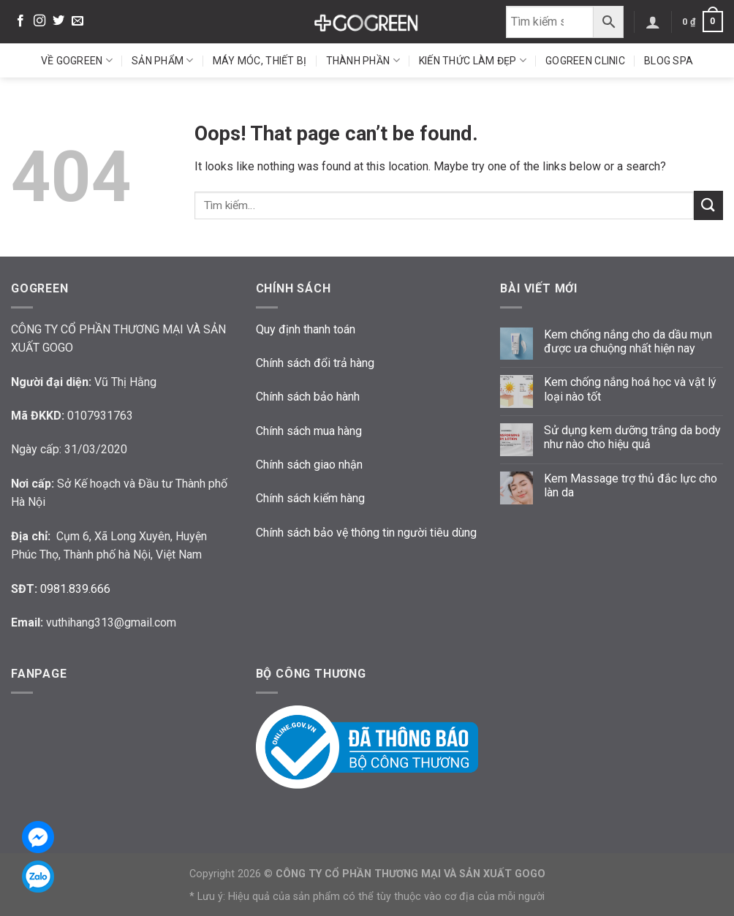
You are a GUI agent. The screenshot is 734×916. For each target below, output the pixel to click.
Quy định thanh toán (305, 329)
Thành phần (363, 60)
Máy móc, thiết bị (260, 61)
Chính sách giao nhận (309, 465)
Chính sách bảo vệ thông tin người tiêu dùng (366, 533)
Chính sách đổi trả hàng (315, 363)
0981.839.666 (75, 589)
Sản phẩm (163, 60)
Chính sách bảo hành (308, 397)
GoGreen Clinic (585, 61)
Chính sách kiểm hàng (310, 498)
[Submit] (708, 205)
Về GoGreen (77, 60)
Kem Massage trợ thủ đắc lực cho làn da (630, 485)
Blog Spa (668, 61)
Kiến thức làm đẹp (472, 60)
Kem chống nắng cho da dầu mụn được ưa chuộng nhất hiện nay (628, 341)
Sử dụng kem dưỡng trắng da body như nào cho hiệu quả (632, 437)
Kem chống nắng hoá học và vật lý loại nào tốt (630, 389)
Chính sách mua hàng (309, 431)
